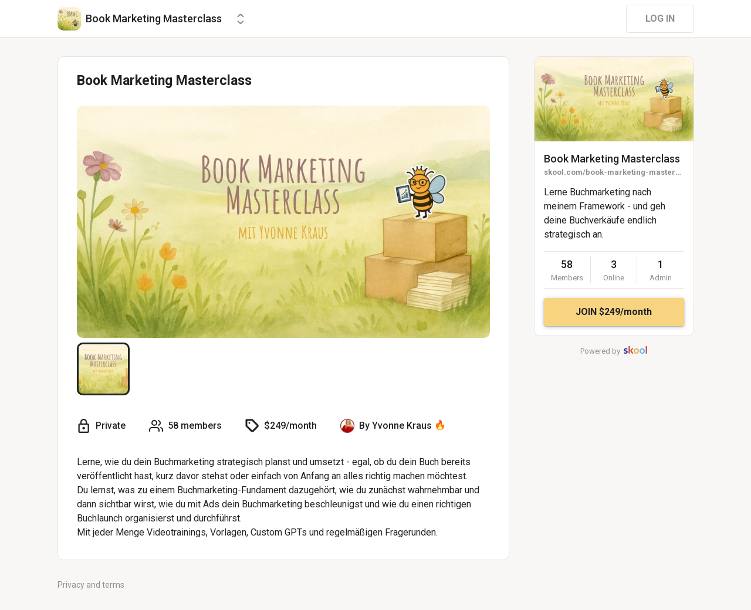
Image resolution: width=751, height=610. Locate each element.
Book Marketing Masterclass (612, 158)
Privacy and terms (90, 584)
